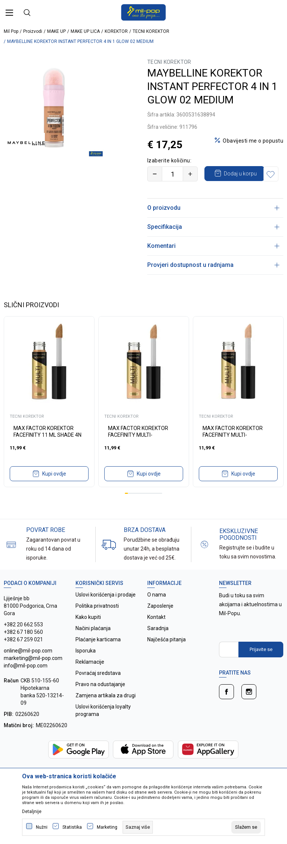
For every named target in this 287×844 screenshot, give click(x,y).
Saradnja (158, 643)
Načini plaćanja (93, 643)
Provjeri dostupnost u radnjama (213, 279)
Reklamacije (89, 677)
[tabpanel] (49, 416)
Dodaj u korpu (240, 173)
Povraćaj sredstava (98, 688)
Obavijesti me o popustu (253, 141)
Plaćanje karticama (98, 654)
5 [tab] (138, 508)
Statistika (72, 827)
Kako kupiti (88, 632)
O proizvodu (213, 222)
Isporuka (85, 666)
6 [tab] (142, 508)
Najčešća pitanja (166, 654)
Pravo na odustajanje (100, 699)
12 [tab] (160, 508)
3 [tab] (132, 508)
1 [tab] (126, 508)
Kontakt (156, 632)
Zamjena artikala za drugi (105, 710)
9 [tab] (151, 508)
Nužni (41, 827)
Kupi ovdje (54, 489)
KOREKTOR (116, 31)
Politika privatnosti (97, 621)
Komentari (213, 260)
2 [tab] (129, 508)
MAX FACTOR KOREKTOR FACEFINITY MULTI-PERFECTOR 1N (233, 450)
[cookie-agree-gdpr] (246, 827)
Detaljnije (31, 811)
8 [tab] (147, 508)
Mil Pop (11, 31)
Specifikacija (213, 241)
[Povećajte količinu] (190, 173)
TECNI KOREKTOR (151, 31)
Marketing (107, 827)
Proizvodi (32, 31)
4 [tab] (135, 508)
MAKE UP (56, 31)
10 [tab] (154, 508)
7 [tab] (145, 508)
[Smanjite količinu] (154, 173)
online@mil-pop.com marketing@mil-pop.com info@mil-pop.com (33, 673)
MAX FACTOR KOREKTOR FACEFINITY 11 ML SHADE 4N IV (47, 450)
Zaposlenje (160, 621)
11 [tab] (157, 508)
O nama (156, 610)
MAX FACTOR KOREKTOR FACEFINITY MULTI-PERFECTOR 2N (138, 450)
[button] (156, 188)
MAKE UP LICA (85, 31)
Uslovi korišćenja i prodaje (105, 610)
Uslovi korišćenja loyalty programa (103, 725)
